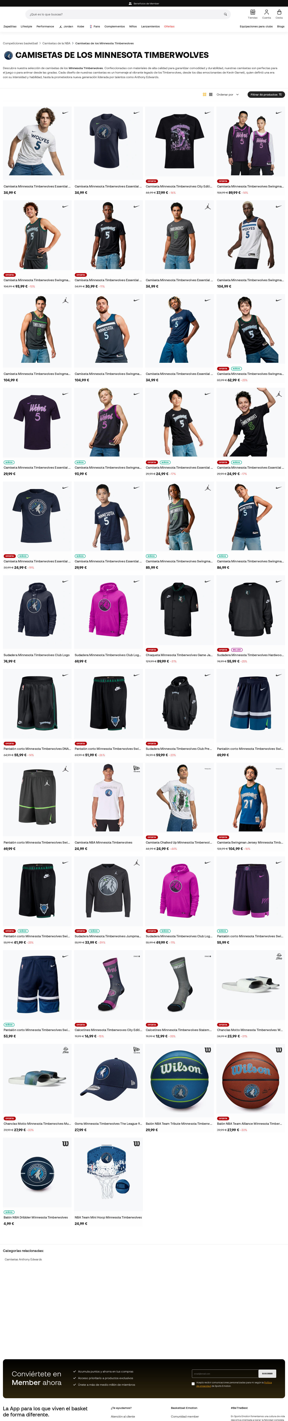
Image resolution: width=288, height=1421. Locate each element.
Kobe (80, 26)
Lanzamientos (150, 26)
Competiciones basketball (20, 43)
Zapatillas (10, 26)
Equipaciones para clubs (256, 26)
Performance (45, 26)
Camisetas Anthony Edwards (23, 1259)
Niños (133, 26)
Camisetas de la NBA (56, 43)
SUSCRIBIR (267, 1373)
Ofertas (169, 26)
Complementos (115, 26)
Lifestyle (26, 26)
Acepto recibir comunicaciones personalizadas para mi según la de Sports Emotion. (234, 1384)
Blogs (281, 26)
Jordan (66, 26)
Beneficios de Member (144, 3)
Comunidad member (185, 1416)
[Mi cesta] (279, 14)
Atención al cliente (123, 1416)
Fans (94, 26)
